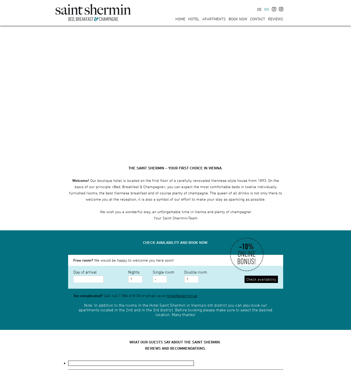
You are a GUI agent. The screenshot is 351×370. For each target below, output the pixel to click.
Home (180, 19)
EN (266, 9)
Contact (257, 19)
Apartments (214, 19)
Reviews (275, 19)
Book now (238, 19)
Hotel (193, 19)
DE (259, 9)
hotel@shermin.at (182, 295)
